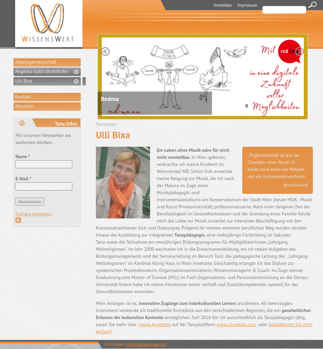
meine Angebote (154, 324)
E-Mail (23, 179)
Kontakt (23, 97)
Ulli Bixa (23, 81)
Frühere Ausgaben (33, 214)
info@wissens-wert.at (146, 344)
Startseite (105, 124)
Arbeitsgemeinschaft (35, 62)
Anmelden (223, 5)
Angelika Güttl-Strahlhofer (41, 71)
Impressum (247, 5)
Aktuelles (24, 106)
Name (22, 156)
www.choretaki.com (237, 324)
